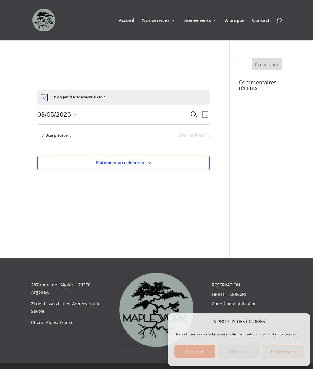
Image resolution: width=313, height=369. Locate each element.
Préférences (283, 352)
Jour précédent (56, 135)
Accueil (126, 20)
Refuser (239, 352)
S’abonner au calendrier (120, 162)
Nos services (155, 20)
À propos (234, 20)
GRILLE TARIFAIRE (229, 294)
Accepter (195, 352)
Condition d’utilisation (234, 304)
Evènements (197, 20)
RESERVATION (226, 285)
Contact (261, 20)
